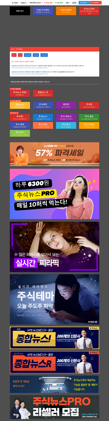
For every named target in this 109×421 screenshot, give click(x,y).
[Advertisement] (54, 29)
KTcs (14, 55)
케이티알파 (27, 55)
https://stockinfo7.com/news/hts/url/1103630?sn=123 (30, 68)
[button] (15, 3)
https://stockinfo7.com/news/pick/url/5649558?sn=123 (30, 74)
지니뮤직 (36, 55)
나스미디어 (44, 55)
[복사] (12, 49)
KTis (20, 55)
